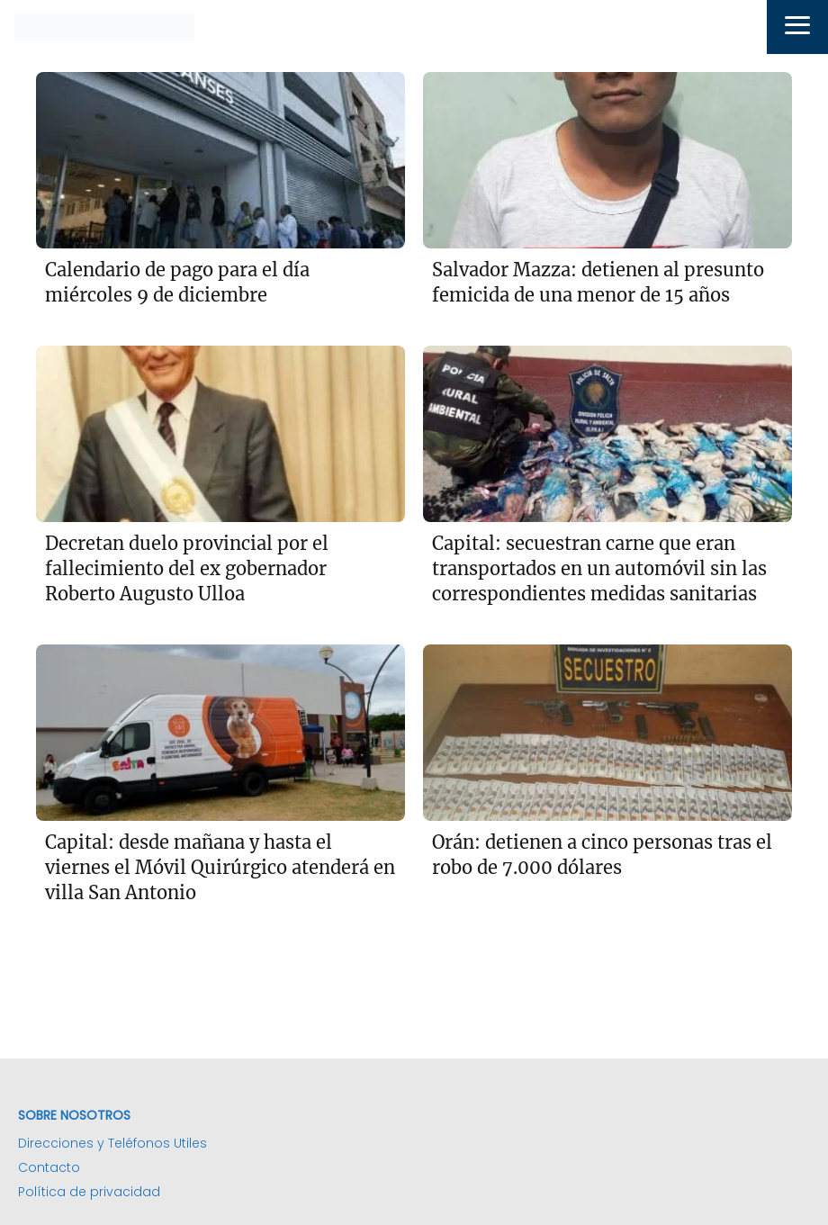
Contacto (49, 1167)
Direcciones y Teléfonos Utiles (112, 1143)
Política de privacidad (89, 1192)
